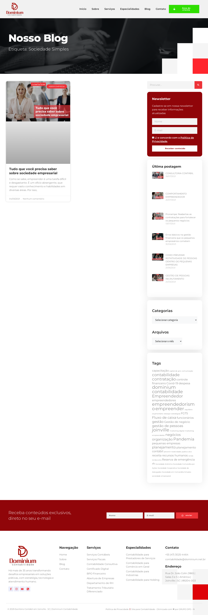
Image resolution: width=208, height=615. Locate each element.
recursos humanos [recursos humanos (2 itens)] (175, 455)
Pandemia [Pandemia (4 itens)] (183, 439)
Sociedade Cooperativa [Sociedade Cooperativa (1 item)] (167, 468)
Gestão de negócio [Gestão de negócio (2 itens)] (177, 421)
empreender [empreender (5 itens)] (169, 408)
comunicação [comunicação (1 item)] (187, 371)
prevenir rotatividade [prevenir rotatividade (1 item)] (172, 452)
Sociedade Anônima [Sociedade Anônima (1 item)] (164, 464)
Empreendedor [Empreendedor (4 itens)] (167, 396)
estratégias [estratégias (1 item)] (175, 414)
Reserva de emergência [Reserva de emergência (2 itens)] (178, 459)
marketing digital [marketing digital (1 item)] (177, 431)
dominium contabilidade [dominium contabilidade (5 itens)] (167, 389)
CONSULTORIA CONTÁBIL (179, 173)
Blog (147, 9)
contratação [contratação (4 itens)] (164, 379)
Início (82, 9)
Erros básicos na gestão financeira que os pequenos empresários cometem (180, 238)
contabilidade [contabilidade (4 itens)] (166, 374)
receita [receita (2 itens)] (157, 455)
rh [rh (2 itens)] (153, 463)
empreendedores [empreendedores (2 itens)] (164, 400)
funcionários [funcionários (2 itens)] (185, 417)
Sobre (95, 9)
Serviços (109, 9)
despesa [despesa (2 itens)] (184, 383)
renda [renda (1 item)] (190, 456)
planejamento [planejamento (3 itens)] (164, 447)
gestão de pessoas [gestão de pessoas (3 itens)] (167, 426)
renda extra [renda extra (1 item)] (156, 460)
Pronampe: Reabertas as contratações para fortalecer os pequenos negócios (181, 217)
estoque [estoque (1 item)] (167, 414)
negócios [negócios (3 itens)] (173, 435)
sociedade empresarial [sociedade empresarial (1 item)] (161, 476)
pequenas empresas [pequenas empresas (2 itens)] (166, 443)
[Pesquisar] (198, 85)
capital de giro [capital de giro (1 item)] (175, 371)
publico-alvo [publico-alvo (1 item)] (187, 452)
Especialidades (129, 9)
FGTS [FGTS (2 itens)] (184, 413)
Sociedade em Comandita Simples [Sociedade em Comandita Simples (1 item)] (176, 472)
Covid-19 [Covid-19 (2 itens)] (172, 383)
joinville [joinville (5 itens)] (160, 430)
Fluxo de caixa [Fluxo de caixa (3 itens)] (164, 417)
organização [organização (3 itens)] (162, 439)
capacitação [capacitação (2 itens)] (160, 370)
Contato (161, 9)
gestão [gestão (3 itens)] (158, 421)
